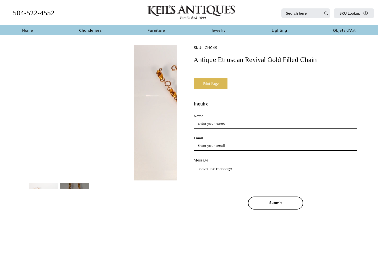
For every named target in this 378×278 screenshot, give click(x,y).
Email (198, 138)
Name (198, 116)
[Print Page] (210, 83)
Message (201, 160)
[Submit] (275, 203)
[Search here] (300, 13)
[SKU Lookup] (354, 13)
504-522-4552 (33, 13)
